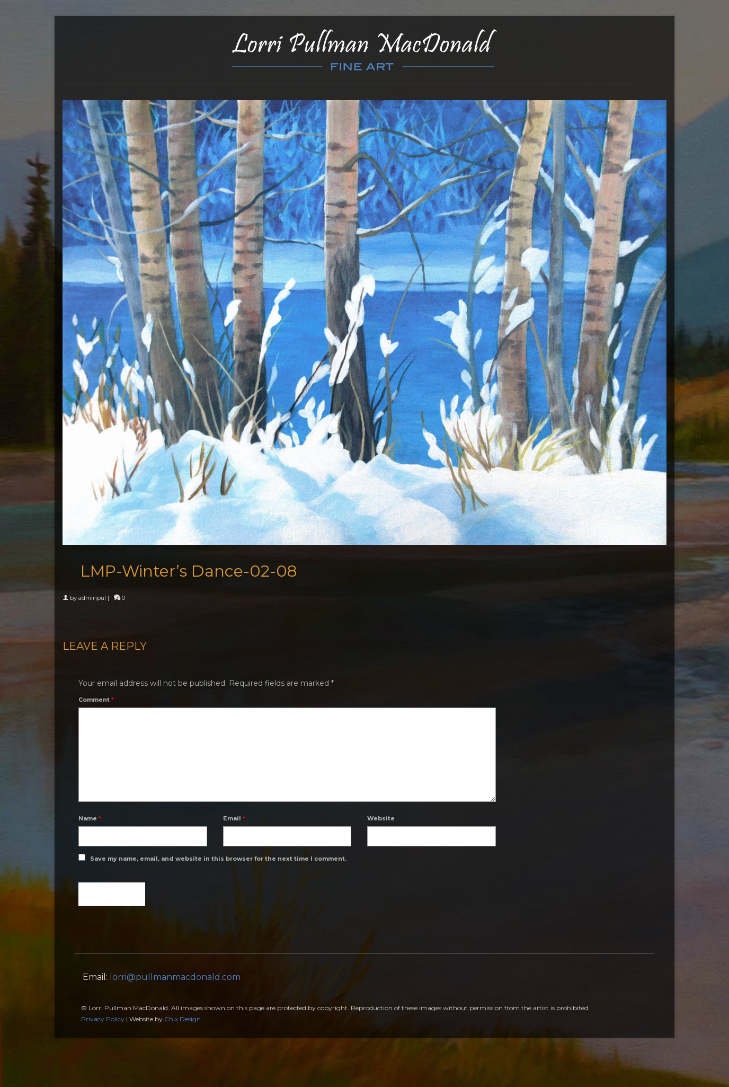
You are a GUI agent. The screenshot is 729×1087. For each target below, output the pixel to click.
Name (89, 818)
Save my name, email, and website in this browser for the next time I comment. (218, 858)
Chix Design (182, 1019)
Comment (96, 699)
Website (381, 818)
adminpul (92, 598)
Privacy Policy (103, 1019)
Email (234, 818)
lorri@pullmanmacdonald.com (175, 977)
